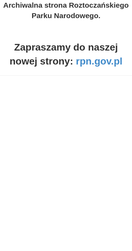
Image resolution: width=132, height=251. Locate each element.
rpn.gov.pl (99, 61)
